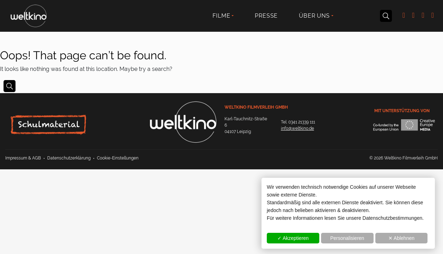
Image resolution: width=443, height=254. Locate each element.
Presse (266, 15)
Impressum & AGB (23, 158)
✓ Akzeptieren (293, 238)
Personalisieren (347, 238)
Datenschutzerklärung (69, 158)
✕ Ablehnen (401, 238)
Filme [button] (221, 15)
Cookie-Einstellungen (118, 158)
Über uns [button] (314, 15)
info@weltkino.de (297, 128)
